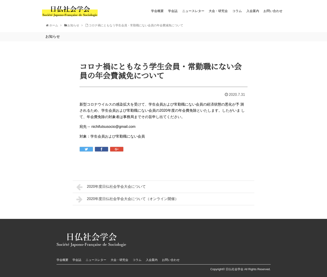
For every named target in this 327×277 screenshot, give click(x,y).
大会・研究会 (218, 11)
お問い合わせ (272, 11)
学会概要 (157, 11)
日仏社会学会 (234, 269)
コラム (237, 11)
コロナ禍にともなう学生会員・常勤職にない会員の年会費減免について (136, 25)
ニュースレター (193, 11)
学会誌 (173, 11)
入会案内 (252, 11)
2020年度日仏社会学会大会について (111, 187)
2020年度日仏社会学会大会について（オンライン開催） (127, 199)
